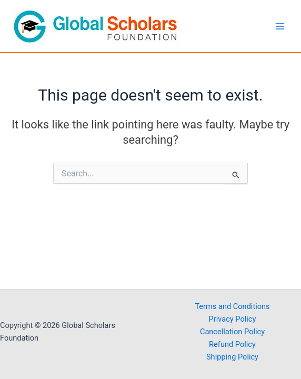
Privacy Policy (232, 319)
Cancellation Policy (232, 331)
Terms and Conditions (232, 306)
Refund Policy (232, 344)
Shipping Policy (232, 357)
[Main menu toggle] (279, 25)
